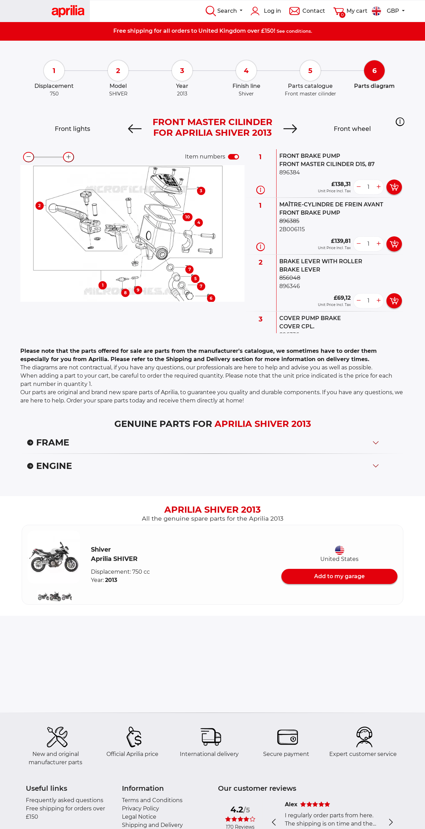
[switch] (233, 157)
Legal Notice (139, 816)
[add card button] (394, 187)
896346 (289, 286)
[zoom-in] (68, 157)
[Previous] (134, 129)
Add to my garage (339, 576)
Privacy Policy (140, 808)
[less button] (358, 187)
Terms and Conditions (152, 800)
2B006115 (292, 229)
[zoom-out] (28, 157)
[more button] (378, 187)
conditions (298, 31)
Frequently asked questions (64, 800)
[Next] (290, 129)
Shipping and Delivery (152, 825)
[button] (400, 121)
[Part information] (260, 189)
